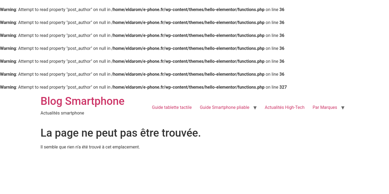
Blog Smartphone (83, 101)
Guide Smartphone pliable (224, 107)
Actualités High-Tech (284, 107)
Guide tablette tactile (172, 107)
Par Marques (325, 107)
